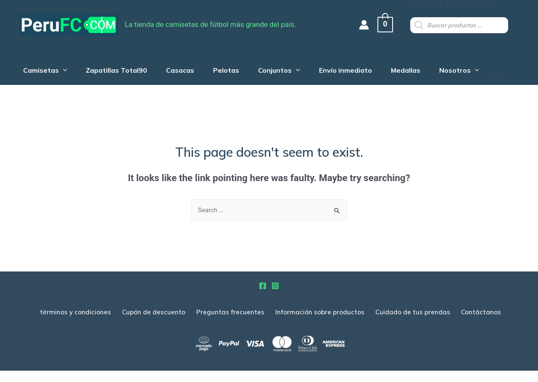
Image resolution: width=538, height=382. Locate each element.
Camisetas (41, 67)
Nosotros (470, 67)
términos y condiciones (75, 324)
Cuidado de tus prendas (412, 324)
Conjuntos (284, 67)
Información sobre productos (319, 324)
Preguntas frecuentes (230, 324)
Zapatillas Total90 (114, 67)
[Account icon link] (368, 25)
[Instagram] (275, 297)
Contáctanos (481, 324)
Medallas (414, 67)
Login (15, 91)
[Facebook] (262, 297)
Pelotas (229, 67)
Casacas (180, 67)
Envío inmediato (351, 67)
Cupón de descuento (153, 324)
